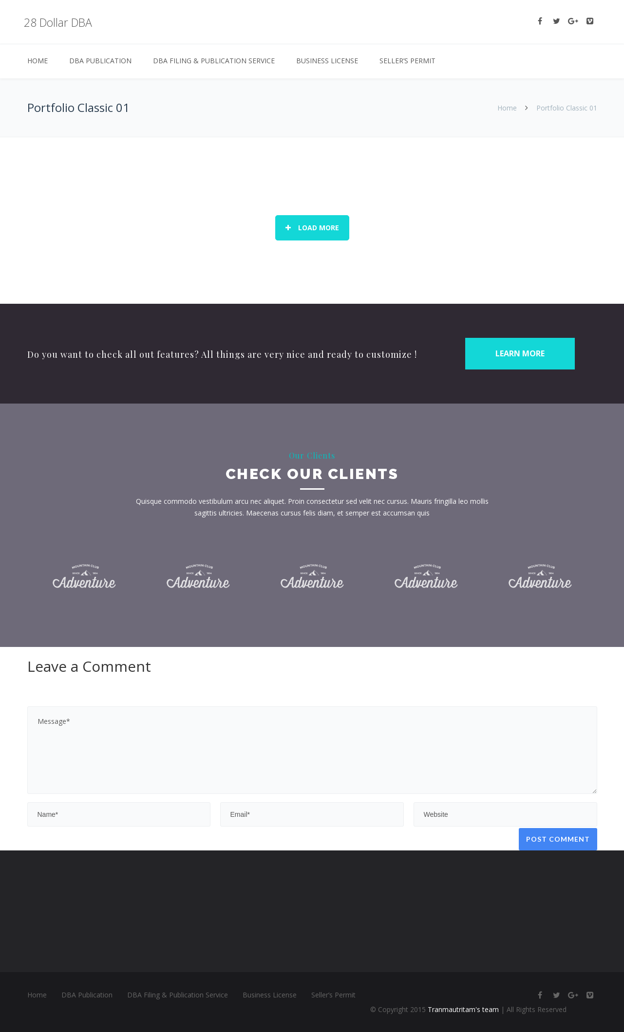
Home (37, 60)
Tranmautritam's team (463, 1009)
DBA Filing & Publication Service (214, 60)
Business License (327, 60)
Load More (312, 227)
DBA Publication (100, 60)
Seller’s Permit (407, 60)
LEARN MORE (520, 353)
